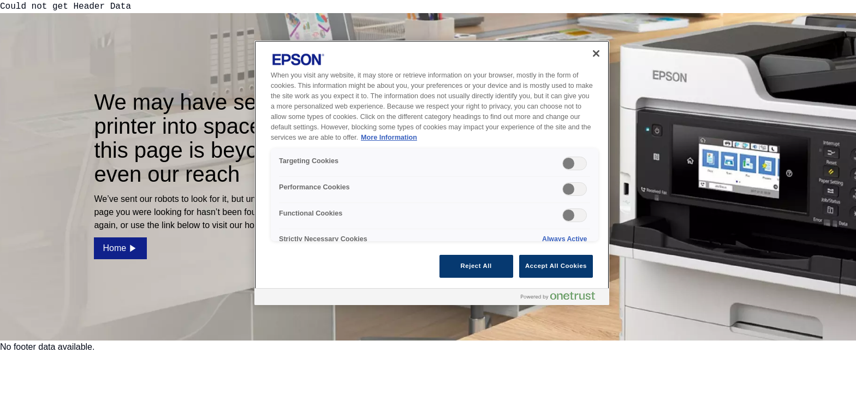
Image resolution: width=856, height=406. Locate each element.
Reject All (476, 265)
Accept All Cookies (556, 265)
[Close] (596, 53)
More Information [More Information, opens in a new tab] (389, 137)
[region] (431, 172)
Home (120, 248)
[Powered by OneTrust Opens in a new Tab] (562, 298)
